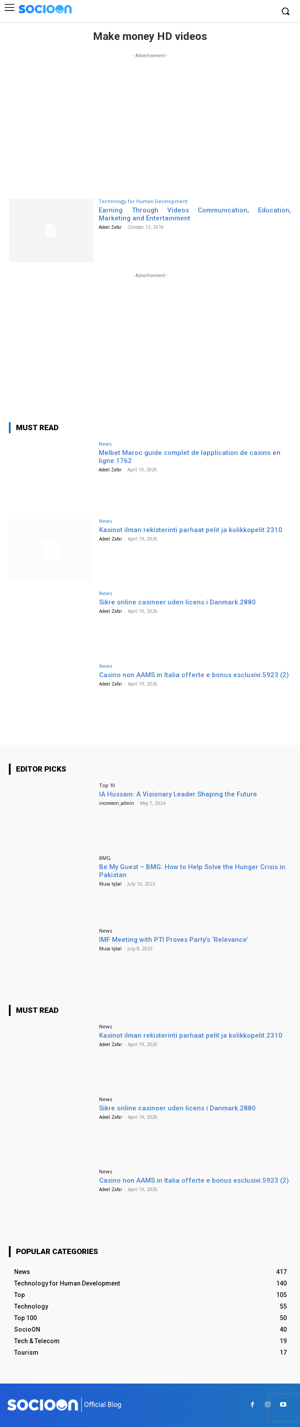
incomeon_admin (116, 803)
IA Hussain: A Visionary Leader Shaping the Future (178, 794)
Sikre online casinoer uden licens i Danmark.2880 (177, 602)
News (105, 443)
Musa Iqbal (110, 884)
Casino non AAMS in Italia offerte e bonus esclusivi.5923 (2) (194, 675)
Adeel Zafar (110, 227)
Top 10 (107, 785)
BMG (105, 857)
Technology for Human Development (143, 201)
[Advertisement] (150, 122)
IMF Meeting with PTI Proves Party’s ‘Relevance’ (173, 940)
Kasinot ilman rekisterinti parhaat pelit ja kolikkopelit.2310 (190, 530)
